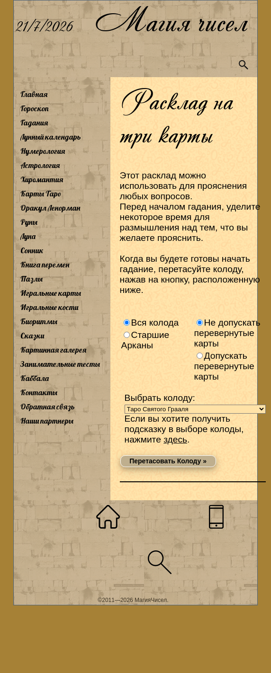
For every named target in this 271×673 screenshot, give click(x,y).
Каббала (34, 378)
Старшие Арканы (145, 340)
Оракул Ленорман (50, 208)
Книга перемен (44, 264)
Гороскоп (34, 108)
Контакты (38, 392)
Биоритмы (38, 321)
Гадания (34, 122)
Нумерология (42, 151)
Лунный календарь (50, 137)
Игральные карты (50, 293)
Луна (28, 236)
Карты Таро (40, 193)
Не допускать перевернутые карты (227, 333)
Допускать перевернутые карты (224, 366)
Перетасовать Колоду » (168, 461)
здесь (175, 439)
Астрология (40, 165)
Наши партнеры (46, 420)
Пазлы (31, 278)
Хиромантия (41, 179)
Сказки (32, 335)
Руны (28, 222)
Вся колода (155, 323)
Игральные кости (49, 307)
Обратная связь (47, 406)
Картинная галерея (53, 349)
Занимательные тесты (60, 364)
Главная (33, 94)
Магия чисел (171, 19)
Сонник (32, 250)
